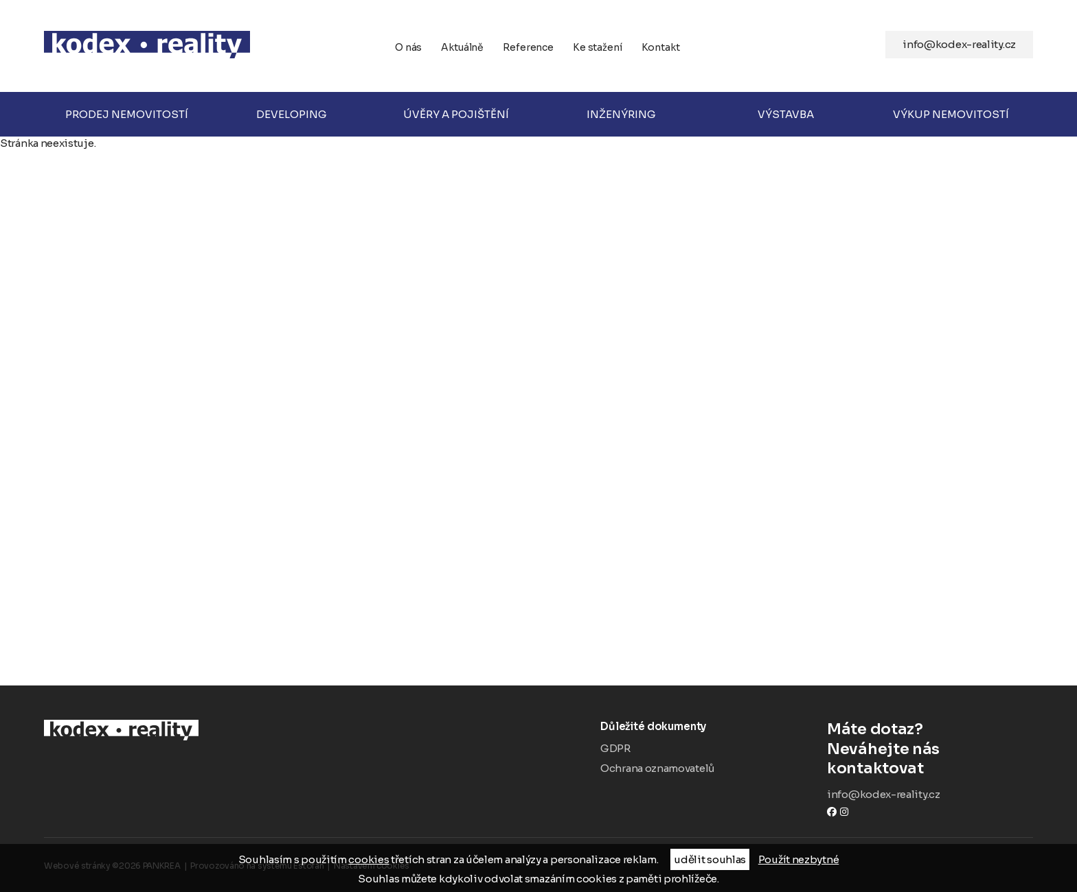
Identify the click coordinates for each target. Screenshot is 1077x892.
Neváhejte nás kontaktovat (930, 748)
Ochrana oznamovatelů (657, 768)
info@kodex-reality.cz (959, 44)
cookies (368, 859)
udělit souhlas (710, 859)
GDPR (615, 748)
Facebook (832, 811)
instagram (844, 811)
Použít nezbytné (798, 859)
